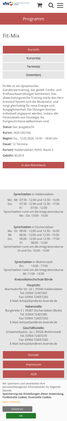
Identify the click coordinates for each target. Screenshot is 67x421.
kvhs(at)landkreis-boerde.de (38, 301)
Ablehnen (17, 409)
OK (21, 415)
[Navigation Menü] (60, 5)
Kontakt (33, 355)
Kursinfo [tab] (33, 50)
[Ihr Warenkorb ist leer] (39, 6)
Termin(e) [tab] (33, 66)
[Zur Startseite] (16, 4)
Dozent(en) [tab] (33, 75)
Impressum (33, 364)
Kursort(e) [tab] (33, 58)
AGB (33, 374)
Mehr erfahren (11, 402)
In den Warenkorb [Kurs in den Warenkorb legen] (33, 165)
